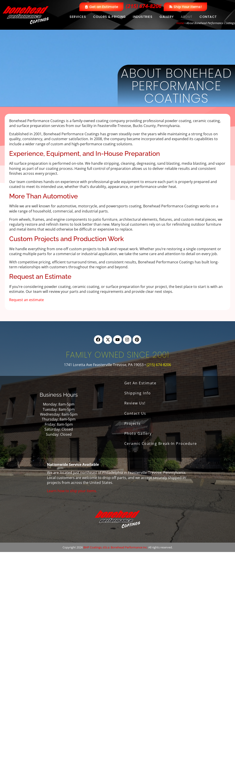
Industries (142, 17)
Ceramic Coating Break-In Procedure (160, 443)
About (187, 17)
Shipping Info (137, 393)
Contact (208, 17)
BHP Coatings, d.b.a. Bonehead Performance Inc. (115, 547)
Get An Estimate (140, 383)
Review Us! (135, 403)
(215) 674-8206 (143, 6)
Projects (132, 423)
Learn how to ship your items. (72, 490)
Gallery (166, 17)
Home (180, 23)
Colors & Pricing (109, 17)
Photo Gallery (138, 433)
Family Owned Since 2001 (117, 354)
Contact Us (135, 413)
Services (78, 17)
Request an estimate (26, 299)
